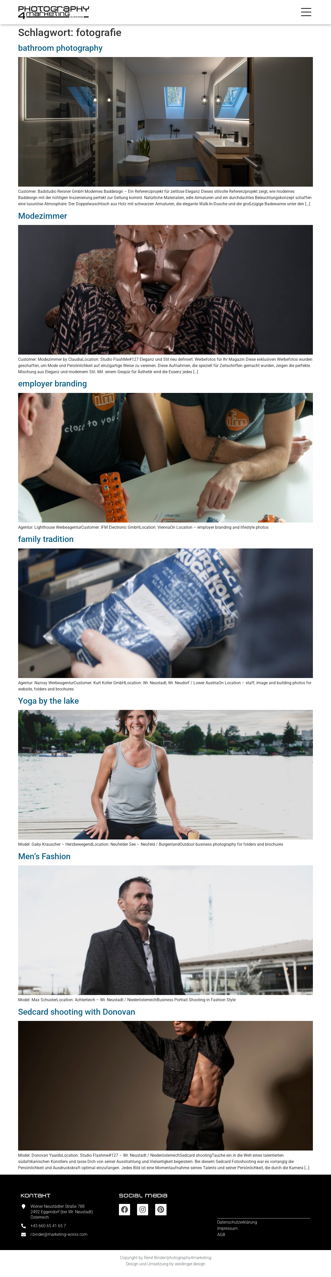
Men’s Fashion (44, 856)
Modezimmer (42, 216)
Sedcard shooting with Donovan (76, 1012)
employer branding (52, 384)
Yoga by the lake (48, 701)
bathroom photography (60, 48)
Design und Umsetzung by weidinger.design (165, 1263)
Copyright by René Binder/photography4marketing (165, 1257)
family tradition (46, 539)
